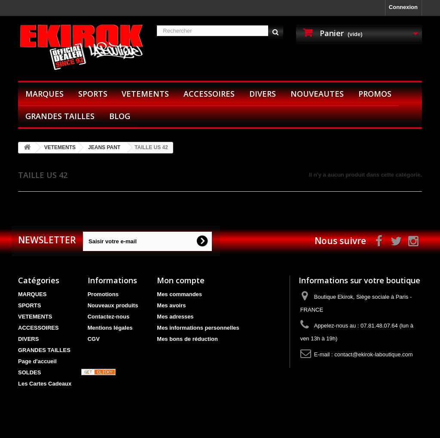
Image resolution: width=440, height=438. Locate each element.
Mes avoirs (171, 305)
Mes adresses (175, 316)
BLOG (119, 116)
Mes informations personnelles (198, 328)
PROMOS (374, 94)
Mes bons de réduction (187, 339)
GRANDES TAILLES (60, 116)
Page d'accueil (37, 361)
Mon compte (181, 280)
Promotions (103, 294)
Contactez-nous (109, 316)
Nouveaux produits (113, 305)
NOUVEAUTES (317, 94)
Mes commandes (179, 294)
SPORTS (92, 94)
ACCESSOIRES (209, 94)
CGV (94, 339)
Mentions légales (110, 328)
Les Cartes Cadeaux (44, 383)
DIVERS (262, 94)
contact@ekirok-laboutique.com (373, 354)
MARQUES (44, 94)
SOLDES (29, 372)
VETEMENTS (145, 94)
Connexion (403, 7)
